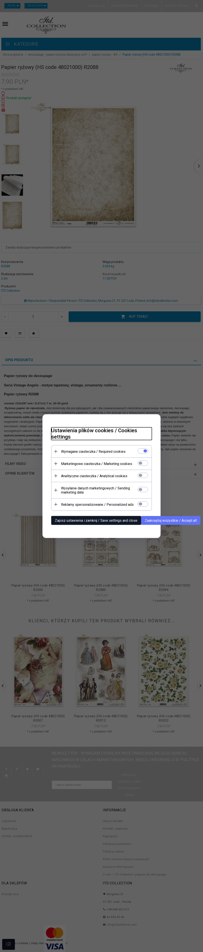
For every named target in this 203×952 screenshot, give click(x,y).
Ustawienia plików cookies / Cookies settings (94, 433)
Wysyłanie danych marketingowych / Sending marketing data (95, 490)
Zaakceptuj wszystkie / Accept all (171, 520)
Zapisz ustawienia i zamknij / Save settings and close (96, 520)
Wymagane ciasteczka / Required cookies (93, 451)
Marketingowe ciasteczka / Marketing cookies (96, 463)
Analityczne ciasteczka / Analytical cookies (94, 476)
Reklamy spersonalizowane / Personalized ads (97, 504)
